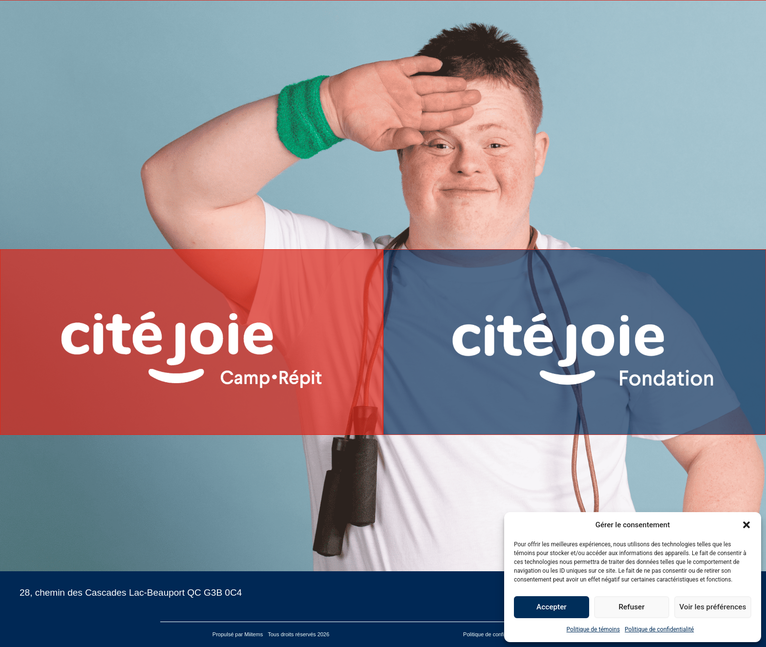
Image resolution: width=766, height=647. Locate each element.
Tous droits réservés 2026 (299, 634)
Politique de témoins (593, 629)
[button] (746, 525)
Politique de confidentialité (659, 629)
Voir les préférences (713, 607)
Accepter (551, 607)
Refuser (632, 607)
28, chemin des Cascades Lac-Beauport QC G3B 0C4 (131, 592)
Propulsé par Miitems (238, 634)
